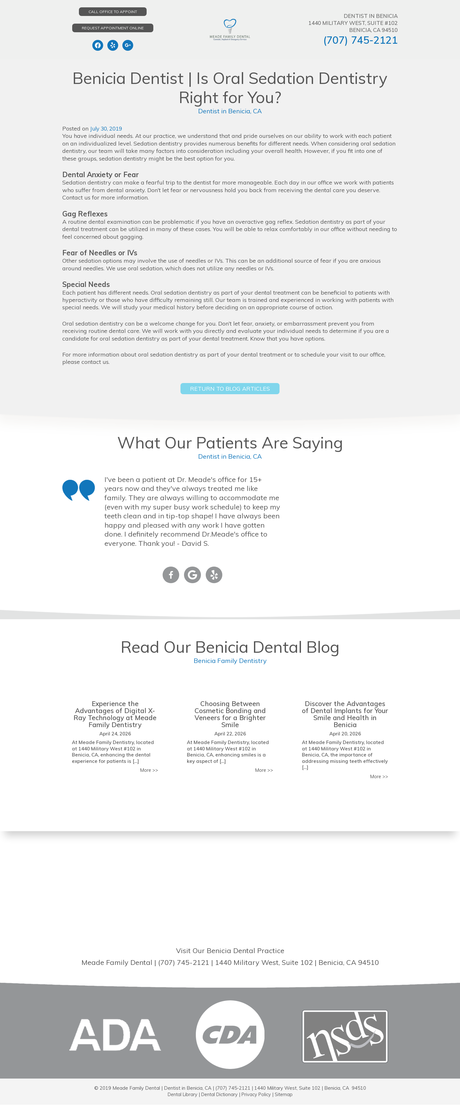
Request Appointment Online (113, 28)
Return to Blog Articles (230, 389)
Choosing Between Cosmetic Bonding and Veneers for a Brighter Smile (230, 715)
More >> (148, 771)
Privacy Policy (257, 1096)
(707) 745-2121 (360, 40)
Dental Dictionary (219, 1096)
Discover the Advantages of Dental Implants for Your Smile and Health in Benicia (345, 715)
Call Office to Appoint (112, 11)
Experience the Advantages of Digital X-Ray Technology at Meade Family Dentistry (115, 715)
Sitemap (286, 1096)
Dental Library (180, 1096)
